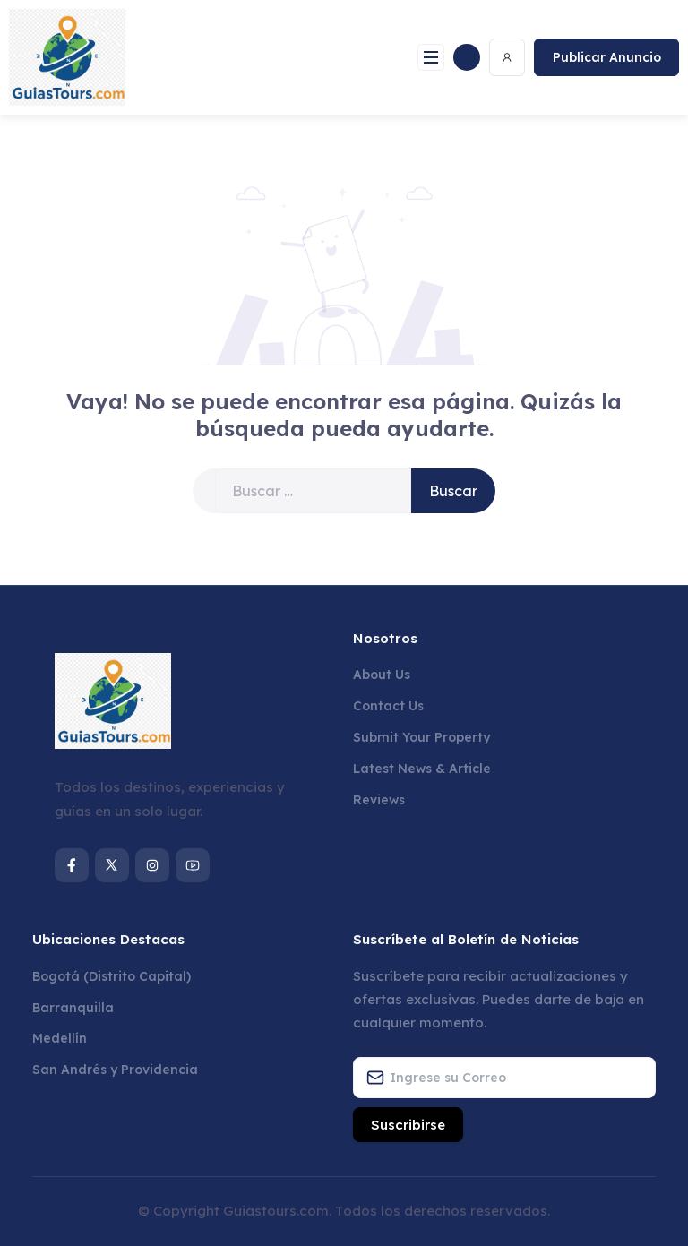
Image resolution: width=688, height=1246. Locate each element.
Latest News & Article (422, 768)
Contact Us (388, 706)
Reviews (379, 800)
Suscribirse (408, 1124)
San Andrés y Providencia (115, 1069)
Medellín (59, 1038)
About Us (381, 674)
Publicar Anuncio (607, 57)
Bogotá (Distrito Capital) (111, 976)
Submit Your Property (421, 737)
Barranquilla (73, 1008)
